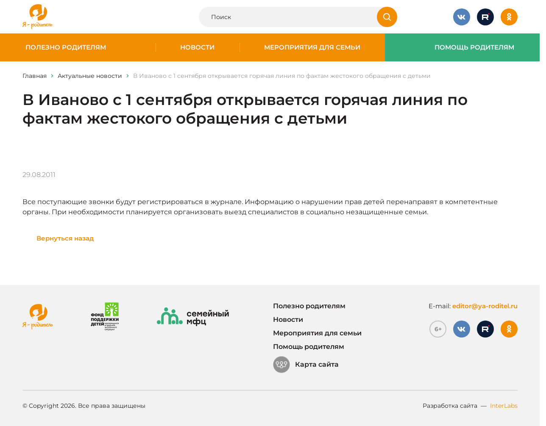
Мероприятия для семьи (312, 47)
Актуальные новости (90, 76)
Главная (34, 76)
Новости (197, 47)
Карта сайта (306, 364)
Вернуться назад (65, 238)
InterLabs (504, 405)
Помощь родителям (474, 47)
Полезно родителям (65, 47)
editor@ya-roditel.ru (485, 306)
